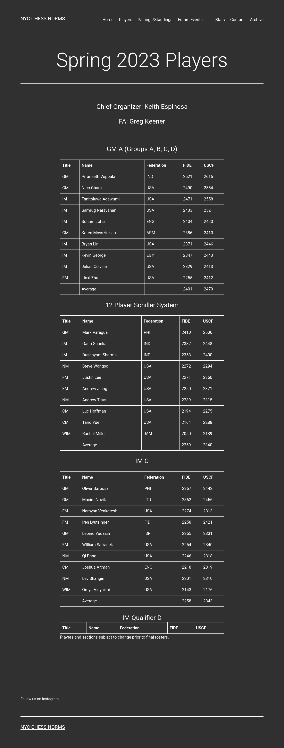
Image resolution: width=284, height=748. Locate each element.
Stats (220, 19)
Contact (237, 19)
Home (108, 19)
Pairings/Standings (155, 19)
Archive (257, 19)
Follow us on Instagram (39, 699)
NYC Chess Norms (42, 18)
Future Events (190, 19)
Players (125, 19)
